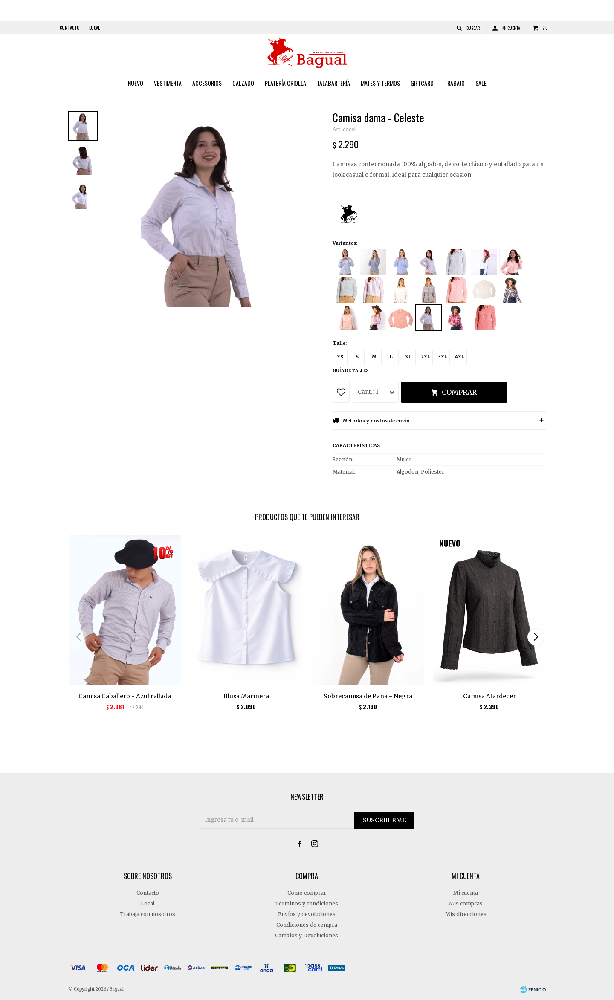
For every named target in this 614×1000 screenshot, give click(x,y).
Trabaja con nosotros (147, 914)
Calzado (243, 82)
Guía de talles (351, 370)
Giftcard (422, 82)
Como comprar (306, 893)
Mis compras (466, 903)
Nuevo (135, 82)
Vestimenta (168, 82)
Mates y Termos (380, 82)
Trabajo (454, 82)
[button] (536, 636)
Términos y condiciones (306, 903)
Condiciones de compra (306, 925)
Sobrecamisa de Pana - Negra (368, 696)
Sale (481, 82)
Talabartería (333, 82)
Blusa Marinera (246, 696)
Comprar (459, 392)
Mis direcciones (466, 914)
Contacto (70, 27)
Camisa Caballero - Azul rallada (124, 696)
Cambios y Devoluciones (306, 935)
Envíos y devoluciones (307, 914)
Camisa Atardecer (489, 696)
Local (94, 27)
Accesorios (207, 82)
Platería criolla (285, 82)
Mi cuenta (465, 893)
